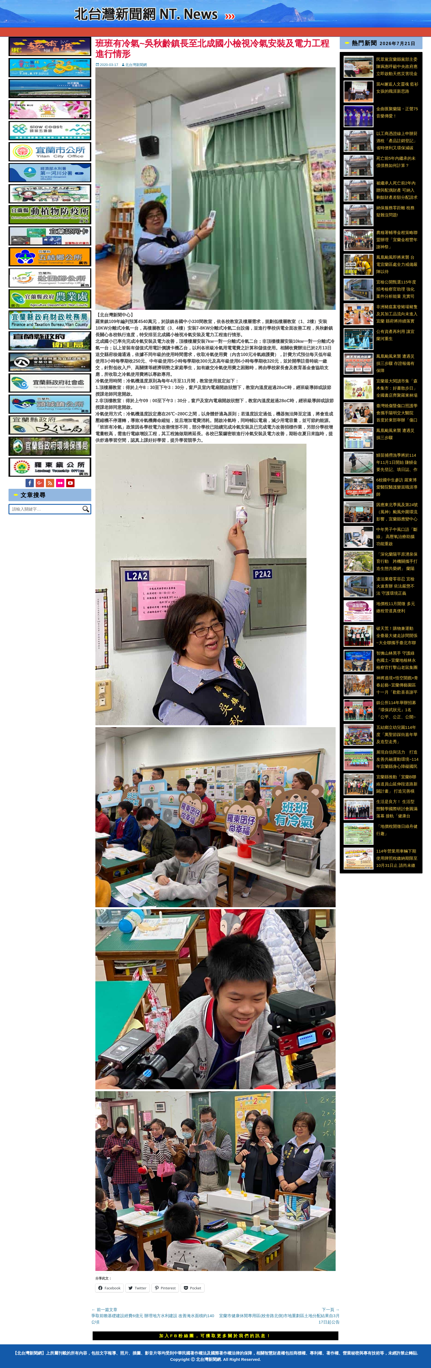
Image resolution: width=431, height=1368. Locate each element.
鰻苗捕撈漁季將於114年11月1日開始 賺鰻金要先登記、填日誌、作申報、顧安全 (397, 462)
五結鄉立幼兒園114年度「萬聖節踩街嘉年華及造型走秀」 (397, 734)
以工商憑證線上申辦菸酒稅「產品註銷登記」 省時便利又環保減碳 (397, 140)
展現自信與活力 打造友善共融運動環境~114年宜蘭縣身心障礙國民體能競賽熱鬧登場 (397, 759)
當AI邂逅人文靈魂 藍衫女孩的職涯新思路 (397, 87)
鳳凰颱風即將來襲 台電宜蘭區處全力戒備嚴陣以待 (397, 264)
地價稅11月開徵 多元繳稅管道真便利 (395, 607)
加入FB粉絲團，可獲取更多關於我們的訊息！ (215, 1335)
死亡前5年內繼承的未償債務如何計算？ (396, 162)
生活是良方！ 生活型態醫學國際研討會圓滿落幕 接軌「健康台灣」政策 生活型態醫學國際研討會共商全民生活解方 (397, 808)
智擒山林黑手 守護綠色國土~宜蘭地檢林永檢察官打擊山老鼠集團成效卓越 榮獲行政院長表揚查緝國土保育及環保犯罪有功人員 (397, 660)
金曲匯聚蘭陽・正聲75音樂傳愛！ (397, 112)
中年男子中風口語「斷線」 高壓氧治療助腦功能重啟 (397, 536)
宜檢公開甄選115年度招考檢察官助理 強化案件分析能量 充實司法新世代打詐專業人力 (397, 289)
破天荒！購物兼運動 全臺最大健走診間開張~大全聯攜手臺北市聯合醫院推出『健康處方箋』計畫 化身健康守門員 (397, 635)
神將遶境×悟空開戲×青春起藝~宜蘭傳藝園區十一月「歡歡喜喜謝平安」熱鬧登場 (397, 684)
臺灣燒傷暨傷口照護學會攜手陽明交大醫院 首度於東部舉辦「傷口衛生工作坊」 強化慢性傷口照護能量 (397, 412)
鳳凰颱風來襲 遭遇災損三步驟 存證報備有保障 (395, 363)
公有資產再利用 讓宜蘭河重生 (395, 335)
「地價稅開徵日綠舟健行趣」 (397, 830)
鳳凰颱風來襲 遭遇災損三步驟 (395, 434)
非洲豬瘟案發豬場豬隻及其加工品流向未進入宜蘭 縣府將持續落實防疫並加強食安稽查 (397, 313)
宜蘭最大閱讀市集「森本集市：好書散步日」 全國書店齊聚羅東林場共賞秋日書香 (397, 388)
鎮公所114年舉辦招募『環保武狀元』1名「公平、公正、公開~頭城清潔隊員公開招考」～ (396, 709)
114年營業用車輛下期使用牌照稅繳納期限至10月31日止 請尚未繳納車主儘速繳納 (397, 858)
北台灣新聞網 (136, 65)
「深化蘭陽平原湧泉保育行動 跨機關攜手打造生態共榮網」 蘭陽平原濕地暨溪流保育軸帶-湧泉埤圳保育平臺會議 (397, 561)
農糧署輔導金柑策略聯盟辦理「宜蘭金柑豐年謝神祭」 (397, 239)
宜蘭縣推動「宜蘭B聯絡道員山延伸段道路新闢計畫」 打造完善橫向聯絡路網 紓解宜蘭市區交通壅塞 (397, 783)
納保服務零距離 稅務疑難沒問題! (395, 211)
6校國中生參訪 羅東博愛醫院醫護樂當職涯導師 (397, 487)
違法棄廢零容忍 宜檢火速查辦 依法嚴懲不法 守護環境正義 (395, 586)
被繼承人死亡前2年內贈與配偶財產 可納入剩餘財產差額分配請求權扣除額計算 (397, 190)
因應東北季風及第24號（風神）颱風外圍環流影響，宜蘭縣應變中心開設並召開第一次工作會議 (397, 511)
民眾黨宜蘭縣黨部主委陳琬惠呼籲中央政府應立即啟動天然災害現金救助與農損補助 (397, 66)
